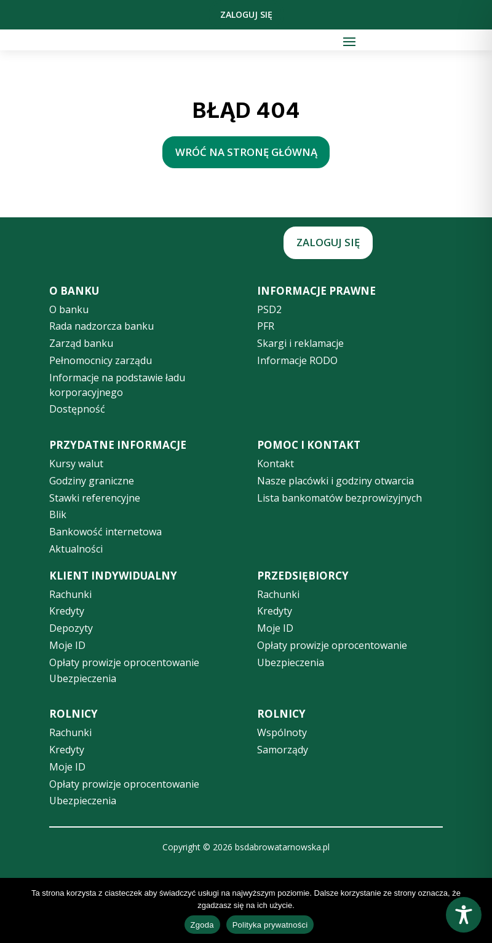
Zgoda (202, 924)
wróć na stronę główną (246, 152)
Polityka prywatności (270, 924)
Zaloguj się (246, 14)
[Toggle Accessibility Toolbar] (464, 915)
